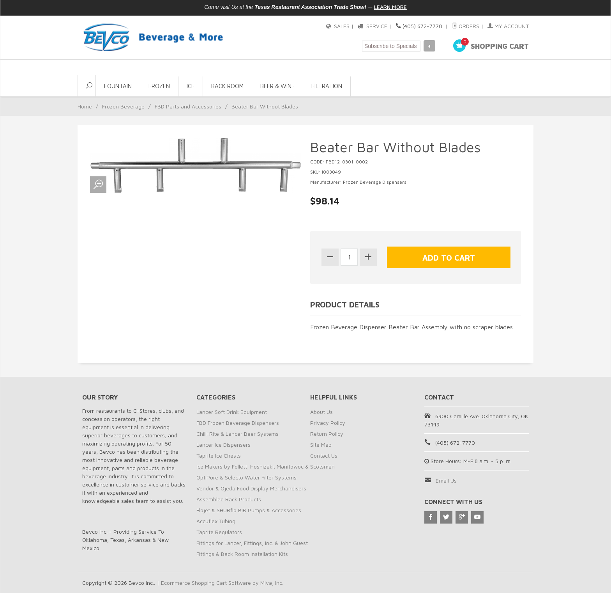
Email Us (446, 480)
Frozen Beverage (123, 106)
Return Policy (326, 433)
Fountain (118, 86)
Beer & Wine (277, 86)
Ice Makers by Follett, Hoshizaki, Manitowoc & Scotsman (265, 466)
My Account (508, 26)
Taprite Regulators (219, 532)
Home (85, 106)
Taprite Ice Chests (218, 455)
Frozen (159, 86)
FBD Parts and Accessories (188, 106)
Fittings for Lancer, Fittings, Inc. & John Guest (252, 543)
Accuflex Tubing (215, 521)
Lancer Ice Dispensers (223, 444)
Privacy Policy (327, 422)
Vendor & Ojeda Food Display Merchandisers (251, 488)
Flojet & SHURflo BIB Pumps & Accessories (248, 510)
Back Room (227, 86)
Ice (190, 86)
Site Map (321, 444)
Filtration (326, 86)
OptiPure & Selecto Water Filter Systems (246, 477)
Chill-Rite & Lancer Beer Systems (237, 433)
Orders (465, 26)
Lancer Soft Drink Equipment (231, 411)
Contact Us (323, 455)
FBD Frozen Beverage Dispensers (237, 422)
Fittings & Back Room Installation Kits (242, 553)
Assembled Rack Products (228, 499)
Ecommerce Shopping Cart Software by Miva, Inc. (222, 582)
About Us (321, 411)
